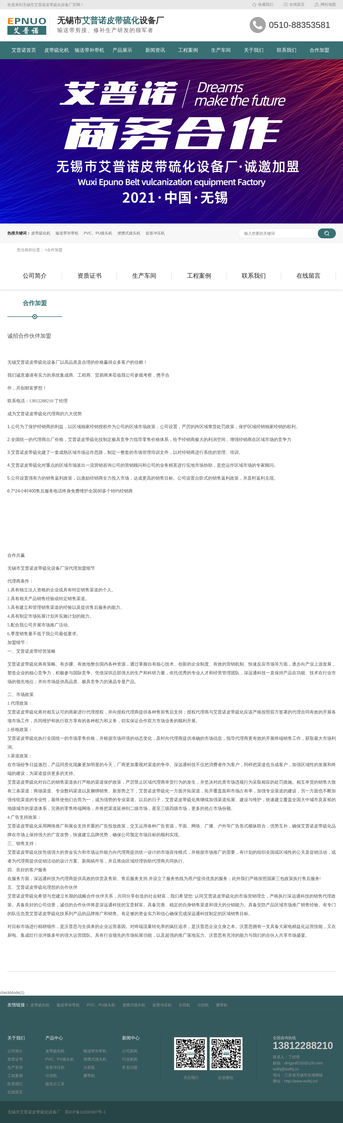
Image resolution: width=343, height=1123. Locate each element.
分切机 (203, 1005)
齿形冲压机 (155, 233)
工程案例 (188, 50)
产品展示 (122, 50)
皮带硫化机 (56, 50)
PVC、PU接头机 (98, 233)
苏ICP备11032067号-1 (85, 1112)
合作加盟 (319, 50)
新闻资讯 (155, 50)
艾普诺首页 (23, 50)
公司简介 (35, 275)
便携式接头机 (128, 233)
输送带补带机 (89, 50)
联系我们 (286, 50)
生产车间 (221, 50)
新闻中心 (131, 1038)
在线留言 (297, 4)
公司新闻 (129, 1051)
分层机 (184, 1005)
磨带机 (221, 1005)
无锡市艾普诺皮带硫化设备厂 (34, 1112)
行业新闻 (129, 1059)
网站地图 (328, 4)
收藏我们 (265, 4)
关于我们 (254, 50)
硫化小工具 (55, 1084)
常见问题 (129, 1067)
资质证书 (89, 275)
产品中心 (54, 1038)
